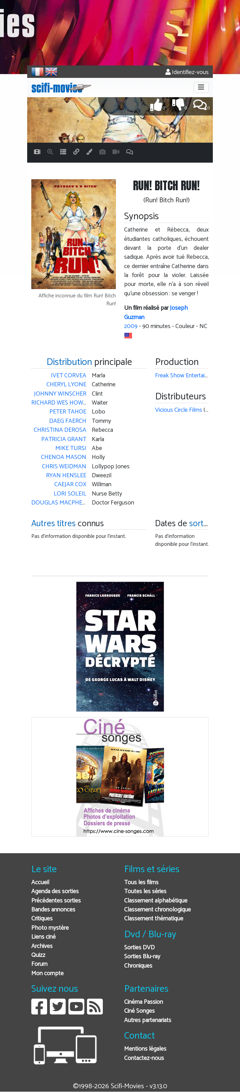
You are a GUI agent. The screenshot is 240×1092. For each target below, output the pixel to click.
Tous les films (141, 883)
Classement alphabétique (155, 901)
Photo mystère (50, 928)
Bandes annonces (53, 910)
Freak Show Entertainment (188, 376)
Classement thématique (153, 919)
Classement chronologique (157, 910)
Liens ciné (43, 937)
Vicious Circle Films (178, 410)
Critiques (42, 919)
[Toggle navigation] (201, 87)
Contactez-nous (144, 1058)
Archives (42, 946)
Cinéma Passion (143, 1002)
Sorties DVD (139, 948)
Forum (39, 964)
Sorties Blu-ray (142, 957)
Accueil (40, 883)
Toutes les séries (145, 892)
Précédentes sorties (56, 901)
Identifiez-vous (187, 73)
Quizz (38, 955)
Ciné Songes (139, 1011)
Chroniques (138, 966)
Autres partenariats (147, 1020)
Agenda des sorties (55, 892)
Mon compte (47, 974)
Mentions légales (145, 1049)
